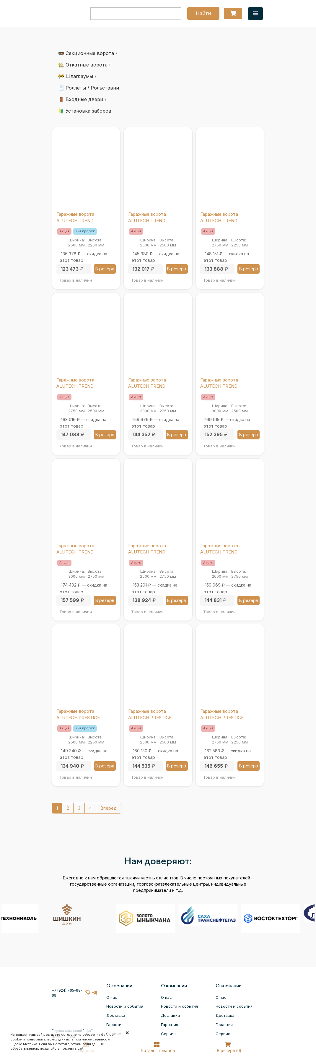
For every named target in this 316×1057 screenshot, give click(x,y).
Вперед (109, 808)
